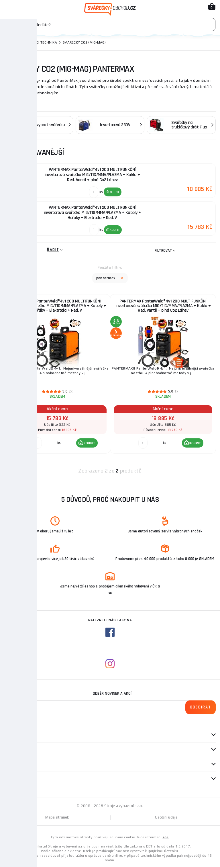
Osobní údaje (166, 817)
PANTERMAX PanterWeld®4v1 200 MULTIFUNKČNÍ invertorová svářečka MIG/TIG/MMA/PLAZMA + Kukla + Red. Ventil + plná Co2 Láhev (163, 305)
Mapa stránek (57, 817)
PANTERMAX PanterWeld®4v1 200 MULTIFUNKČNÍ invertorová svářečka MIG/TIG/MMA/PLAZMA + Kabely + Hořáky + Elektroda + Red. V (57, 305)
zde (165, 837)
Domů (9, 42)
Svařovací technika (38, 42)
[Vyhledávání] (110, 24)
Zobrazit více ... (20, 101)
